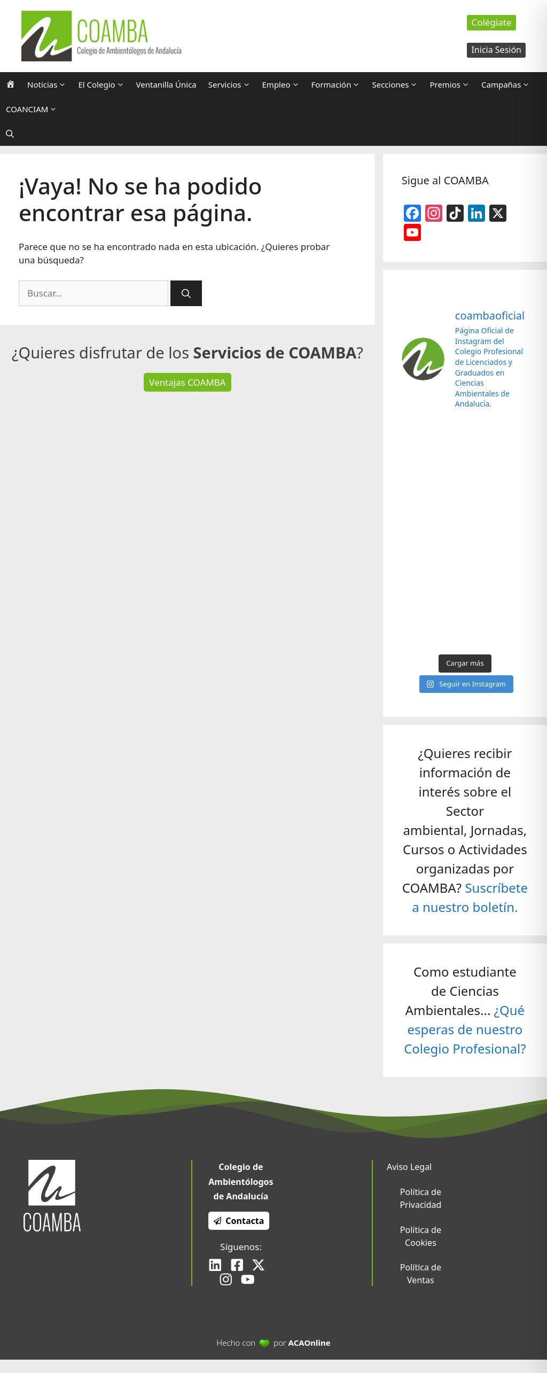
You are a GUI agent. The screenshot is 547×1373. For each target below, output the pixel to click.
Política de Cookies (420, 1236)
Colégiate (491, 22)
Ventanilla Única (166, 84)
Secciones (398, 84)
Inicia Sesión (496, 50)
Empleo (284, 84)
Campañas (508, 84)
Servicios (232, 84)
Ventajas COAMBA (187, 382)
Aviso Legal (409, 1167)
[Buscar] (186, 293)
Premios (452, 84)
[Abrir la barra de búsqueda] (10, 133)
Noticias (49, 84)
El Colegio (104, 84)
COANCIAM (34, 109)
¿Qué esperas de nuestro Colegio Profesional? (465, 1029)
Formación (338, 84)
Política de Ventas (420, 1273)
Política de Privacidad (420, 1198)
